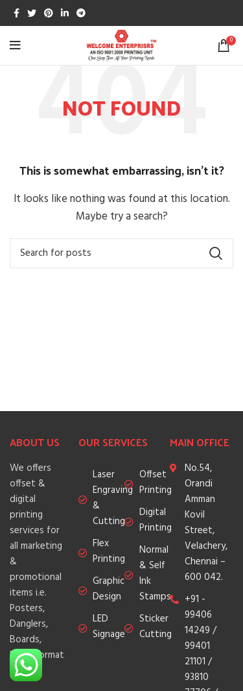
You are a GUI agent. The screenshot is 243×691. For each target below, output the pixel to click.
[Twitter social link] (31, 13)
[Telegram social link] (81, 13)
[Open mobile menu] (15, 45)
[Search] (121, 253)
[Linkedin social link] (65, 13)
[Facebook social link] (16, 13)
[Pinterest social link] (48, 13)
